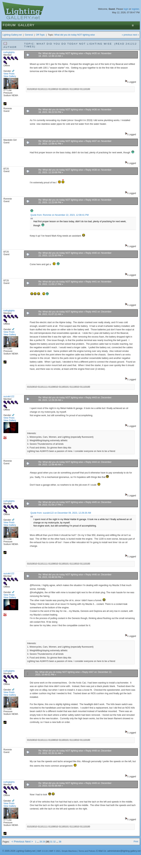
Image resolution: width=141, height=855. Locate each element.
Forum (9, 25)
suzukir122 (9, 396)
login (126, 9)
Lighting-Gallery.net (12, 35)
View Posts (9, 73)
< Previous (18, 841)
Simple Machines (69, 851)
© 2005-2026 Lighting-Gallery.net (18, 851)
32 (54, 841)
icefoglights (9, 52)
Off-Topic (40, 35)
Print (136, 841)
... (38, 841)
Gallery (26, 25)
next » (136, 35)
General (29, 35)
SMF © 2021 (54, 851)
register (135, 9)
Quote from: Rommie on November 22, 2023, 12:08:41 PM (59, 215)
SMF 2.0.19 (42, 851)
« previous (127, 35)
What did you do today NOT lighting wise (74, 35)
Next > (29, 841)
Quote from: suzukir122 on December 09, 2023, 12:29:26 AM (60, 513)
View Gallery (10, 76)
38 (60, 841)
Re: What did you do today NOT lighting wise (61, 53)
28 (40, 841)
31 (51, 841)
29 (44, 841)
